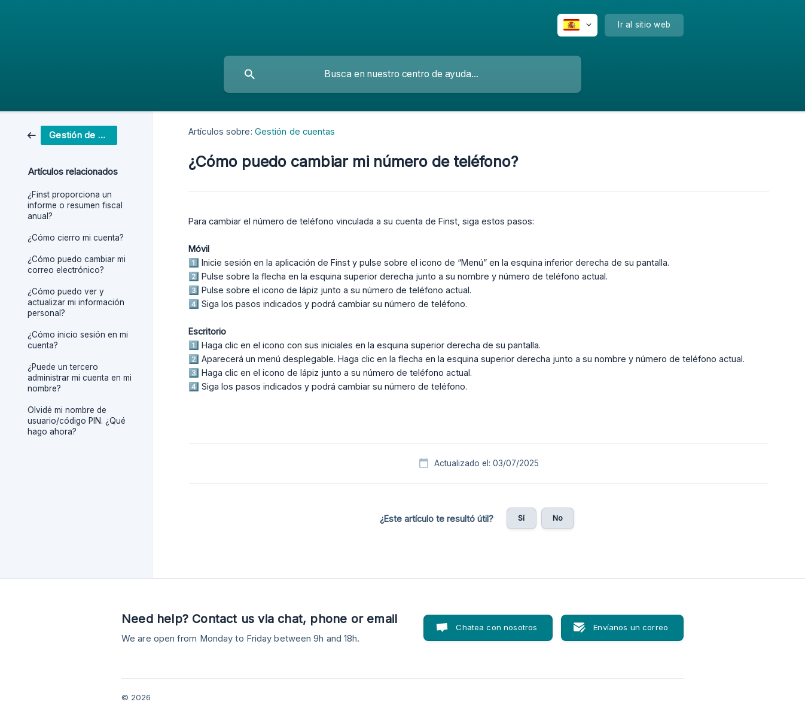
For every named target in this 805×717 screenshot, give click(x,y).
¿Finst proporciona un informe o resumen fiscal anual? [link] (75, 205)
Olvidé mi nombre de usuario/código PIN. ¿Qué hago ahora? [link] (77, 420)
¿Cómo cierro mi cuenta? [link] (76, 237)
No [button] (558, 517)
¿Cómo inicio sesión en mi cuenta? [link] (78, 340)
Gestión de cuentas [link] (295, 131)
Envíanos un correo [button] (630, 627)
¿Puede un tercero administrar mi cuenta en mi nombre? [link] (80, 377)
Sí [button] (521, 517)
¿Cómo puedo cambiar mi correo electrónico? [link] (77, 264)
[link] (72, 134)
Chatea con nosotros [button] (496, 627)
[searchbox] (402, 74)
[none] (577, 25)
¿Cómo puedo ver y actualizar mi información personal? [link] (76, 302)
